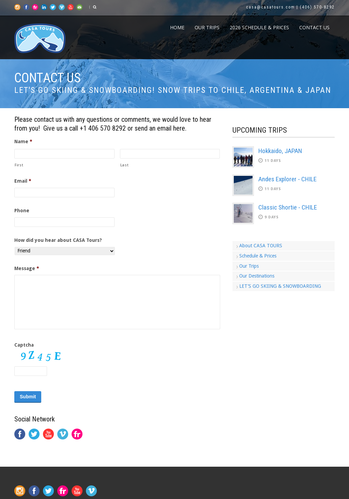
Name (23, 141)
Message (26, 268)
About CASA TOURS (260, 245)
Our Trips (207, 27)
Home (177, 27)
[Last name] (170, 154)
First (19, 165)
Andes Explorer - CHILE (287, 179)
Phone (21, 210)
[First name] (64, 154)
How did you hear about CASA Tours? (58, 240)
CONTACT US (314, 27)
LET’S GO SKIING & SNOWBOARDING (280, 286)
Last (124, 165)
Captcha (24, 345)
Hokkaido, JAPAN (280, 151)
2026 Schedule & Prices (259, 27)
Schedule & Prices (257, 256)
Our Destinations (256, 276)
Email (22, 181)
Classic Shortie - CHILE (287, 207)
